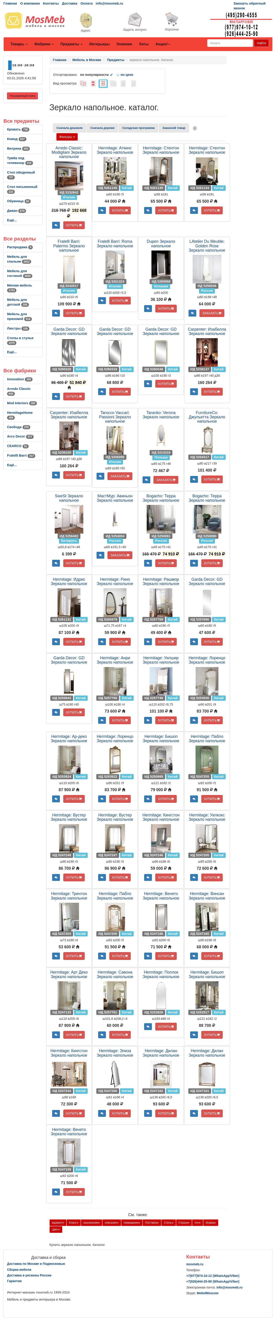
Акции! (162, 44)
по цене (124, 75)
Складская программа (138, 128)
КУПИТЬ (74, 225)
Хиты (143, 44)
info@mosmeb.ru (109, 3)
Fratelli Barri (21, 455)
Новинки (124, 44)
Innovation (20, 379)
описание (112, 1222)
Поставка (152, 1222)
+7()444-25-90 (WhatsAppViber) (213, 1281)
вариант (58, 1222)
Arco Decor (20, 436)
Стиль (168, 1222)
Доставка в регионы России (29, 1275)
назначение (91, 1222)
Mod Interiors (22, 403)
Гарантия (14, 1281)
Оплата (86, 3)
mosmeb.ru (194, 1264)
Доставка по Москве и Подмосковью (36, 1264)
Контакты (51, 3)
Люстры (18, 328)
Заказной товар (173, 128)
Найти (261, 43)
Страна (184, 1222)
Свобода (18, 427)
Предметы (71, 44)
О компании (30, 3)
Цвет (56, 1229)
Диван (16, 210)
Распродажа (20, 247)
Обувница (19, 201)
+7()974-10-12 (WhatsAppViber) (213, 1276)
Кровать (18, 129)
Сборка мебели (19, 1269)
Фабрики (44, 44)
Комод (16, 139)
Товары (19, 44)
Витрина (18, 148)
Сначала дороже (102, 128)
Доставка (69, 3)
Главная (10, 3)
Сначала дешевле (69, 128)
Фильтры (67, 137)
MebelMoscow (207, 1293)
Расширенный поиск (22, 95)
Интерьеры (99, 44)
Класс (73, 1222)
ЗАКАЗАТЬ (211, 313)
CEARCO (18, 446)
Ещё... (12, 220)
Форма (211, 1222)
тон (197, 1222)
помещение (132, 1222)
